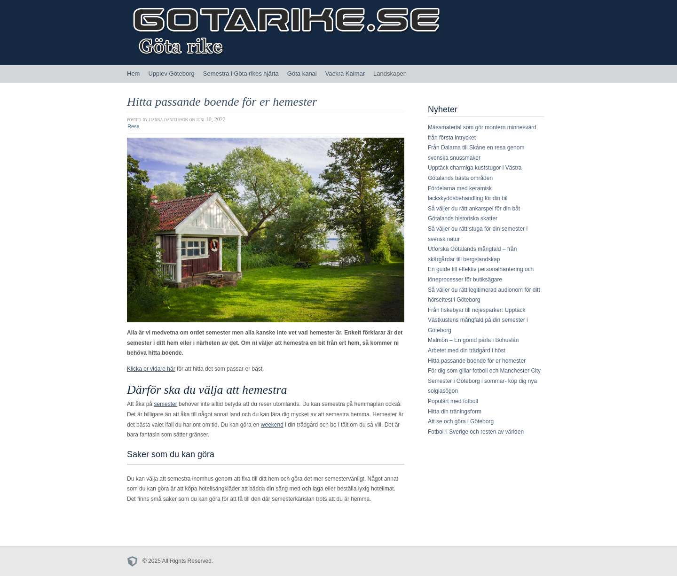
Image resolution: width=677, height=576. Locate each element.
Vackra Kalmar (345, 73)
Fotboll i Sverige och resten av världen (476, 431)
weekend (272, 424)
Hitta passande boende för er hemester (222, 102)
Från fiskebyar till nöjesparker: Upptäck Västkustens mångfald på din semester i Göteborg (478, 320)
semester (165, 404)
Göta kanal (302, 73)
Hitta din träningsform (454, 411)
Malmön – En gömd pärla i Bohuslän (473, 340)
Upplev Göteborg (171, 73)
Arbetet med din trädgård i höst (466, 350)
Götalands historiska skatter (462, 218)
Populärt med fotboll (453, 401)
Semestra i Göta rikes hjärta (241, 73)
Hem (133, 73)
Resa (133, 126)
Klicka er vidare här (151, 369)
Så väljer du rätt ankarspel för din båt (474, 208)
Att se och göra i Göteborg (461, 421)
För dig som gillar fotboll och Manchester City (484, 370)
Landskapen (390, 73)
